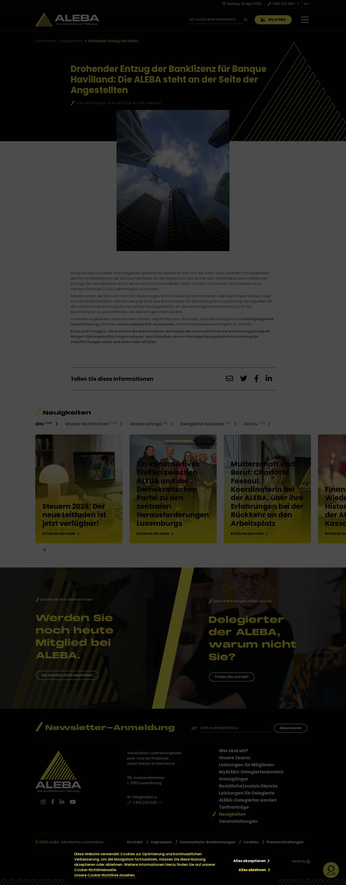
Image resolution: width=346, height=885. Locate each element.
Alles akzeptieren (249, 860)
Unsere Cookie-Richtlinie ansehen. (104, 875)
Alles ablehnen (252, 869)
